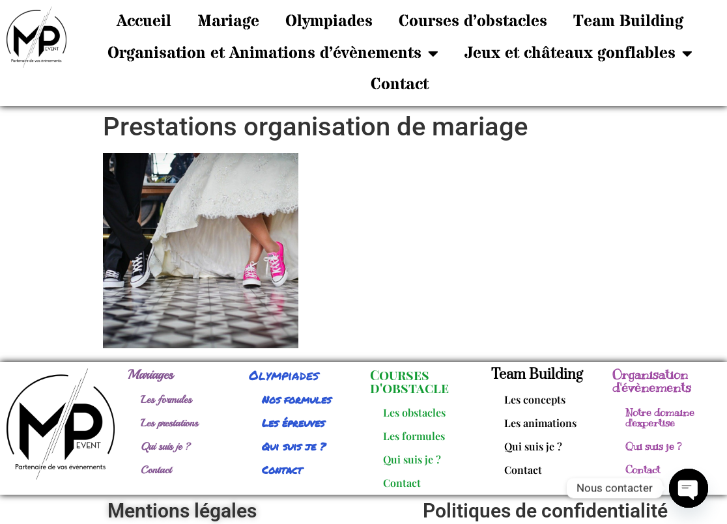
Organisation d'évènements (651, 381)
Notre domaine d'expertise (659, 418)
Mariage (228, 21)
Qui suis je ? (166, 446)
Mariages (150, 374)
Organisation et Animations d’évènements (272, 53)
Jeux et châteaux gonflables (578, 53)
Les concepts (534, 399)
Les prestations (169, 423)
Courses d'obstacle (409, 381)
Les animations (540, 423)
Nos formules (296, 399)
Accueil (144, 21)
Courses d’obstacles (473, 21)
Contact (400, 85)
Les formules (166, 399)
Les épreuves (293, 422)
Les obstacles (414, 412)
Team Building (628, 21)
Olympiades (329, 21)
